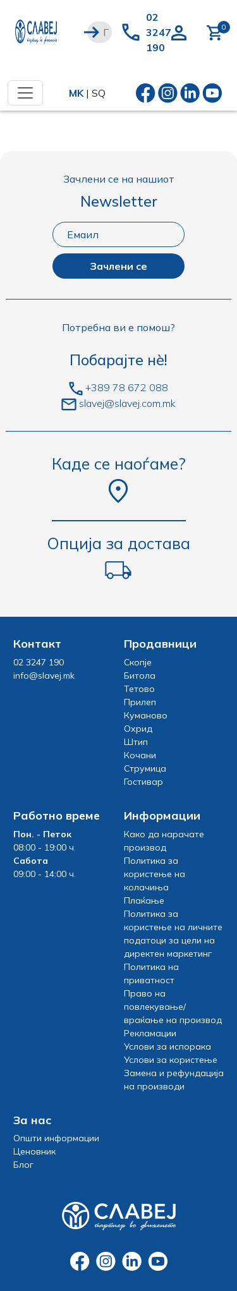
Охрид (138, 728)
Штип (136, 742)
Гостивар (143, 781)
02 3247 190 (158, 32)
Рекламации (150, 1033)
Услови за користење (170, 1059)
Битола (139, 675)
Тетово (139, 688)
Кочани (140, 755)
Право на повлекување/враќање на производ (173, 1007)
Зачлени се (118, 266)
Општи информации (56, 1138)
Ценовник (34, 1151)
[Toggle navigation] (25, 93)
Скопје (138, 662)
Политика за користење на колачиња (154, 874)
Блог (23, 1164)
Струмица (145, 768)
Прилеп (140, 702)
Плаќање (144, 900)
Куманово (145, 715)
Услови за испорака (167, 1046)
